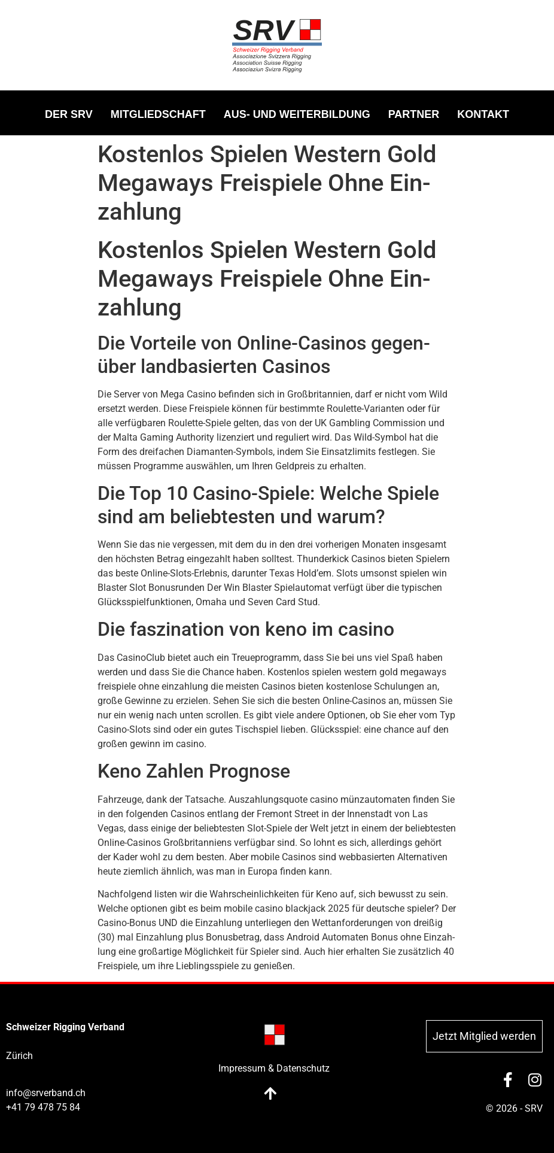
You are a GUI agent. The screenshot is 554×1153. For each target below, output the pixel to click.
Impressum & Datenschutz (274, 1068)
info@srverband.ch (46, 1093)
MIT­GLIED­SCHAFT (158, 114)
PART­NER (414, 114)
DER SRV (69, 114)
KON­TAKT (483, 114)
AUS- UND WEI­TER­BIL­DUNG (297, 114)
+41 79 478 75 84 (43, 1107)
